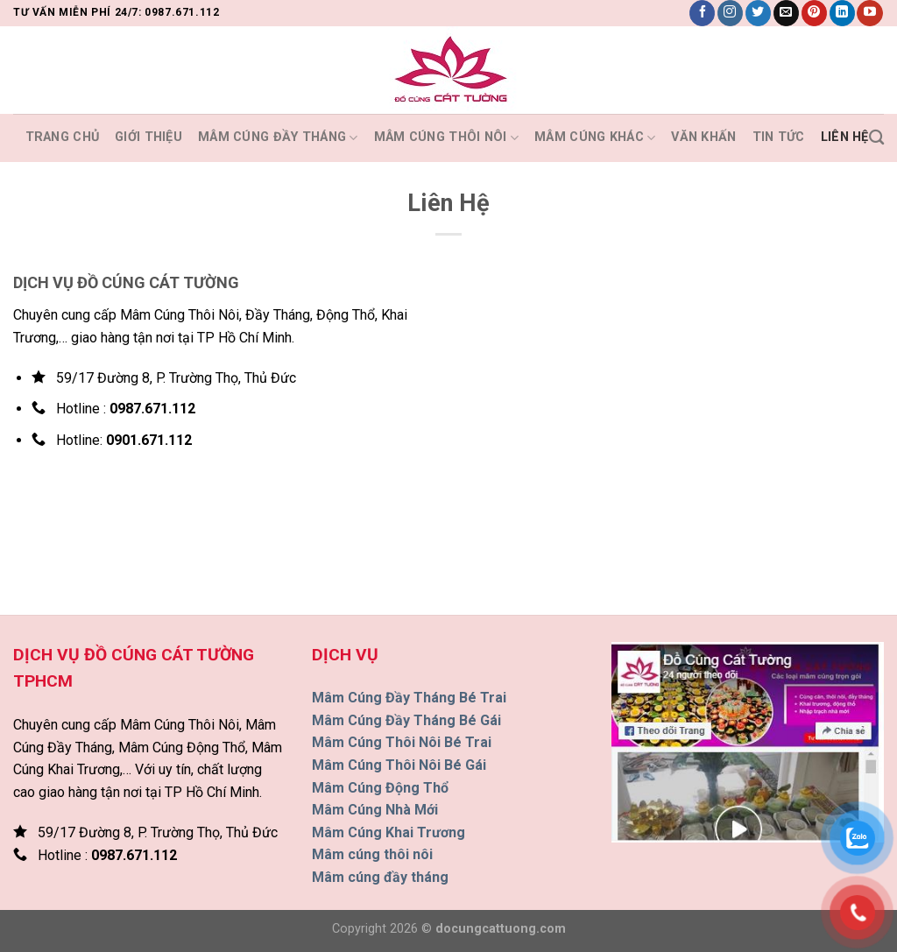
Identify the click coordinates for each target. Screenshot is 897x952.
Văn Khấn (703, 137)
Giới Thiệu (148, 137)
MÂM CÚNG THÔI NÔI (446, 138)
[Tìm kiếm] (876, 138)
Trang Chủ (62, 137)
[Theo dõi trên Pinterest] (814, 13)
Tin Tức (778, 137)
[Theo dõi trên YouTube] (869, 13)
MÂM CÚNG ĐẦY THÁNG (278, 138)
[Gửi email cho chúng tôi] (786, 13)
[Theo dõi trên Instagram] (730, 13)
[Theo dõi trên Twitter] (758, 13)
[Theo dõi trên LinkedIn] (842, 13)
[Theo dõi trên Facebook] (702, 13)
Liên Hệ (845, 137)
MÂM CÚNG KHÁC (594, 138)
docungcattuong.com (500, 928)
